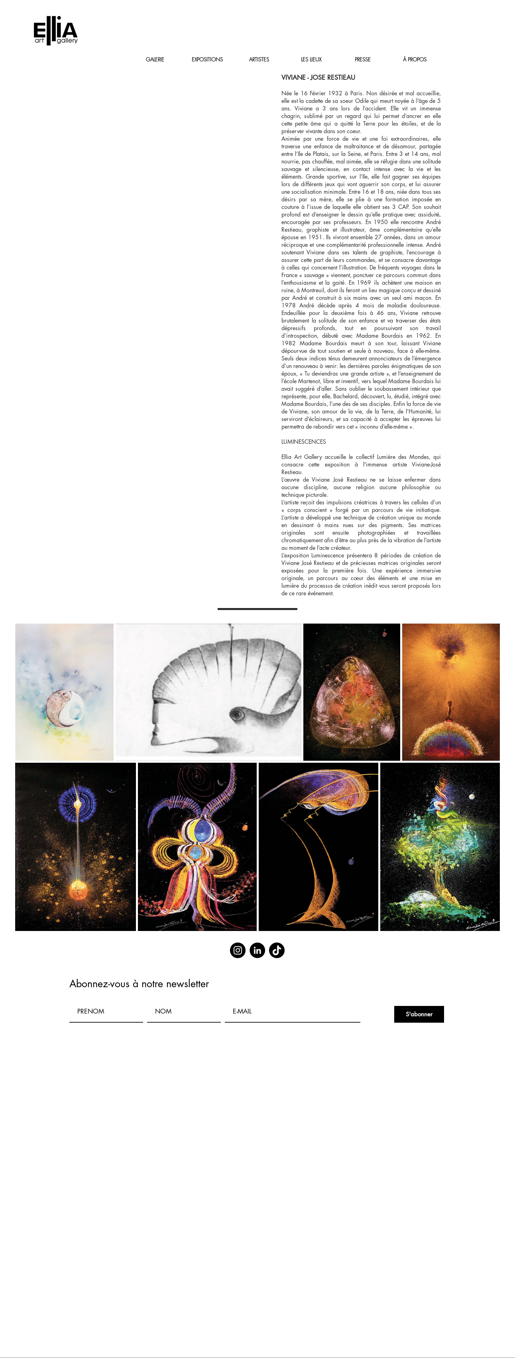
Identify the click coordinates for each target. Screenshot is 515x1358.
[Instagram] (238, 950)
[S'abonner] (419, 1014)
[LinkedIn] (257, 950)
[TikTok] (277, 950)
